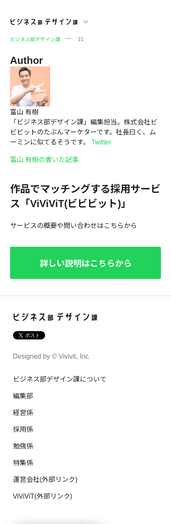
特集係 (23, 462)
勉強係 (23, 446)
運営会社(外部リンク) (45, 479)
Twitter (101, 142)
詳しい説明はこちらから (86, 263)
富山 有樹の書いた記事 (44, 159)
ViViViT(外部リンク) (42, 496)
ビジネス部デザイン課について (60, 379)
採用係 (23, 429)
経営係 (23, 412)
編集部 (23, 396)
